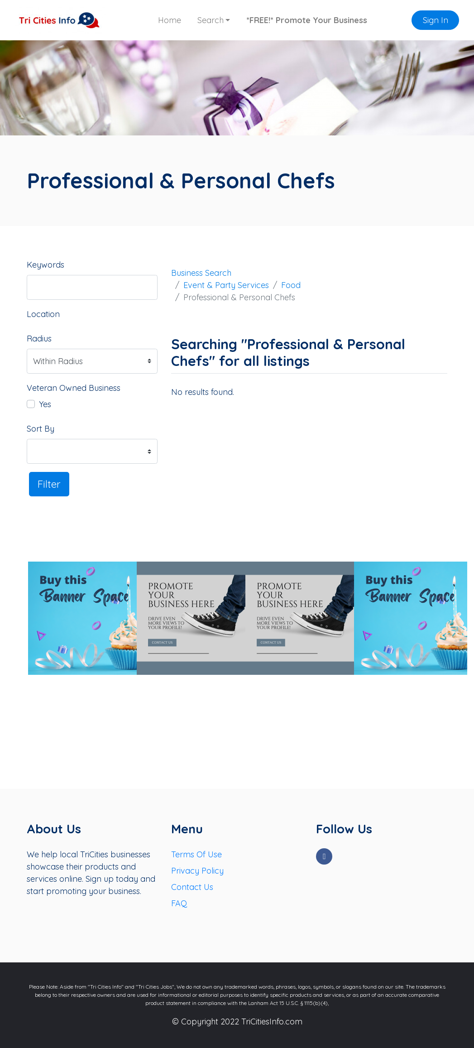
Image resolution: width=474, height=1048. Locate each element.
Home (169, 20)
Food (291, 285)
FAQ (179, 903)
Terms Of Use (196, 854)
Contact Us (192, 887)
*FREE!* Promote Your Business (306, 20)
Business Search (201, 273)
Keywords (45, 265)
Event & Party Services (226, 285)
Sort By (40, 428)
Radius (39, 338)
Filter (49, 483)
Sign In (435, 20)
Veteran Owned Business (73, 388)
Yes (45, 404)
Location (43, 314)
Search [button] (210, 20)
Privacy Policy (197, 870)
